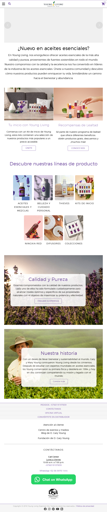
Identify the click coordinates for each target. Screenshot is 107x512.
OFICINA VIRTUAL (53, 413)
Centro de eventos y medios (53, 430)
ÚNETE (28, 148)
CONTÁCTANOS (53, 409)
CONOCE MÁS (78, 148)
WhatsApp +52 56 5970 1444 (54, 471)
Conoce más (59, 382)
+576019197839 (54, 465)
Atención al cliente (53, 425)
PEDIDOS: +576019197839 (53, 405)
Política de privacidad (85, 506)
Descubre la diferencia (48, 301)
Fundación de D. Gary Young (53, 438)
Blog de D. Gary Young (53, 433)
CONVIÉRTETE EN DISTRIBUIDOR (54, 417)
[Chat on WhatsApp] (53, 478)
